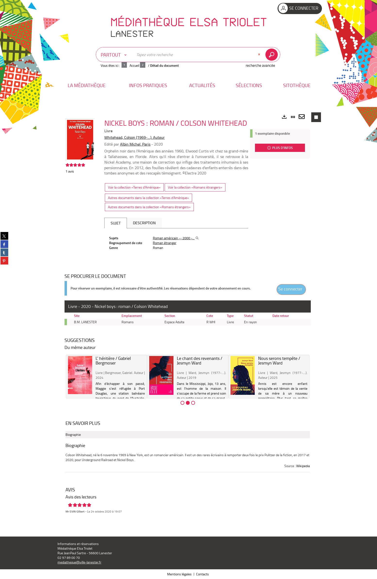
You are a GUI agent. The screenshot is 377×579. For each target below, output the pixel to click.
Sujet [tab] (116, 223)
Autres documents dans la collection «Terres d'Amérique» (148, 197)
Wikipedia (303, 465)
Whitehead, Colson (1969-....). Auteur (134, 137)
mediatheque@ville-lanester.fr (79, 562)
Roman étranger (164, 242)
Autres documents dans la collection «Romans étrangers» (149, 207)
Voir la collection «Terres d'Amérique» (134, 187)
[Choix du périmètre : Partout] (114, 54)
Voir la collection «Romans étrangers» (195, 187)
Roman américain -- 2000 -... (174, 238)
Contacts (202, 574)
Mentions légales (179, 574)
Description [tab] (144, 222)
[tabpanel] (176, 243)
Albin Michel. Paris (135, 144)
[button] (86, 85)
